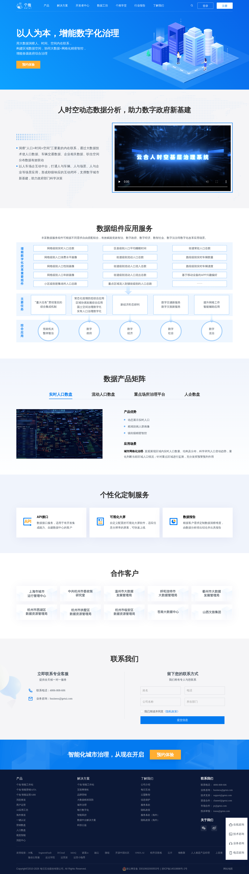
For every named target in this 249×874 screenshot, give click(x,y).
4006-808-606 (220, 784)
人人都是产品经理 (200, 852)
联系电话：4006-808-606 (50, 690)
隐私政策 (145, 810)
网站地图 (228, 868)
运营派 (64, 857)
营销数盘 (21, 825)
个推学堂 (121, 5)
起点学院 (50, 857)
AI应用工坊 (22, 810)
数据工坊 (102, 5)
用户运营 (21, 805)
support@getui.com (222, 795)
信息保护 (145, 799)
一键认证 (21, 820)
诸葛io (85, 852)
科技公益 (82, 825)
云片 (170, 852)
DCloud (61, 852)
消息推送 (21, 799)
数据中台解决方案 (86, 820)
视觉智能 (21, 835)
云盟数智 (145, 794)
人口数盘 (21, 830)
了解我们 (158, 5)
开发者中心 (82, 5)
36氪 (30, 852)
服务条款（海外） (150, 815)
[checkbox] (160, 711)
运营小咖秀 (79, 857)
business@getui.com (223, 790)
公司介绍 (145, 784)
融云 (96, 852)
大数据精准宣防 (85, 799)
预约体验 (28, 64)
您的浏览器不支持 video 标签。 (173, 158)
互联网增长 (83, 789)
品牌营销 (82, 794)
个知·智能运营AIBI (26, 794)
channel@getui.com (222, 800)
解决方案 (62, 5)
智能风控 (82, 815)
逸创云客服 (34, 857)
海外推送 (21, 815)
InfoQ (73, 852)
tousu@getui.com (221, 811)
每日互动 (145, 789)
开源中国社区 (122, 852)
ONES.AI (139, 852)
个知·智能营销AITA (26, 789)
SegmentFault (45, 852)
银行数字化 (83, 810)
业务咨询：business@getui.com (54, 698)
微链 (107, 852)
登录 (205, 5)
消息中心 (21, 840)
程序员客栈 (156, 852)
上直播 (219, 852)
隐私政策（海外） (150, 820)
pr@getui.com (220, 805)
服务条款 (145, 805)
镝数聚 (181, 852)
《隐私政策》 (171, 711)
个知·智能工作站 (24, 784)
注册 (224, 5)
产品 (46, 5)
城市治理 (82, 805)
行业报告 (139, 5)
